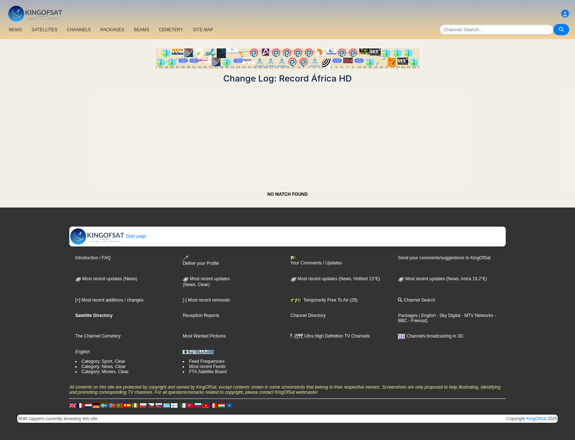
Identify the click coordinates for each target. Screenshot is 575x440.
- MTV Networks (477, 315)
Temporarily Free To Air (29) (324, 300)
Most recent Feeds (207, 366)
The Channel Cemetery (98, 336)
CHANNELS (79, 29)
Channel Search (416, 300)
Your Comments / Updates (316, 260)
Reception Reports (201, 315)
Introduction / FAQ (93, 257)
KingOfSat (536, 418)
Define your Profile (201, 260)
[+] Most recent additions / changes (109, 300)
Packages (407, 315)
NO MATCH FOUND (287, 194)
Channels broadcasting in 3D (430, 336)
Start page (108, 236)
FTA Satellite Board (208, 371)
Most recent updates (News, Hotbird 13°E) (335, 278)
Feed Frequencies (206, 361)
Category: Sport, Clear (103, 361)
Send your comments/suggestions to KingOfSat (444, 257)
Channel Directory (308, 315)
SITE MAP (203, 29)
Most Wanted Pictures (204, 336)
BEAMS (141, 29)
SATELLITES (44, 29)
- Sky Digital (448, 315)
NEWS (15, 29)
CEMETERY (171, 29)
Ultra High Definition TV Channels (330, 336)
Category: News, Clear (103, 366)
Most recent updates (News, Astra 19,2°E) (442, 278)
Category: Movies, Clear (105, 371)
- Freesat (416, 320)
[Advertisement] (287, 135)
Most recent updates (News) (106, 278)
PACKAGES (112, 29)
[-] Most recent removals (206, 300)
